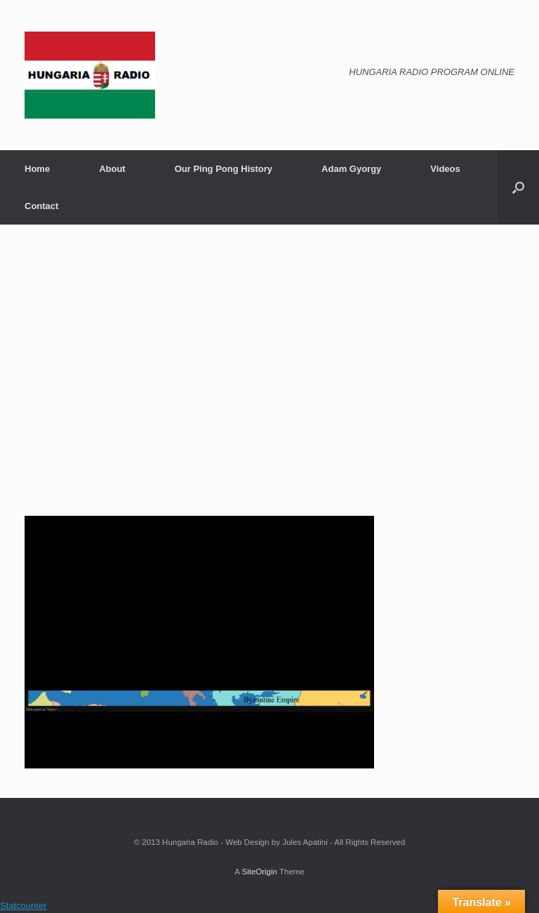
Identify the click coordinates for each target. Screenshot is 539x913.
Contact (41, 206)
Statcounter (23, 905)
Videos (445, 169)
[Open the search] (518, 187)
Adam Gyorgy (351, 169)
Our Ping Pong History (223, 169)
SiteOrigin (259, 871)
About (112, 169)
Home (37, 169)
